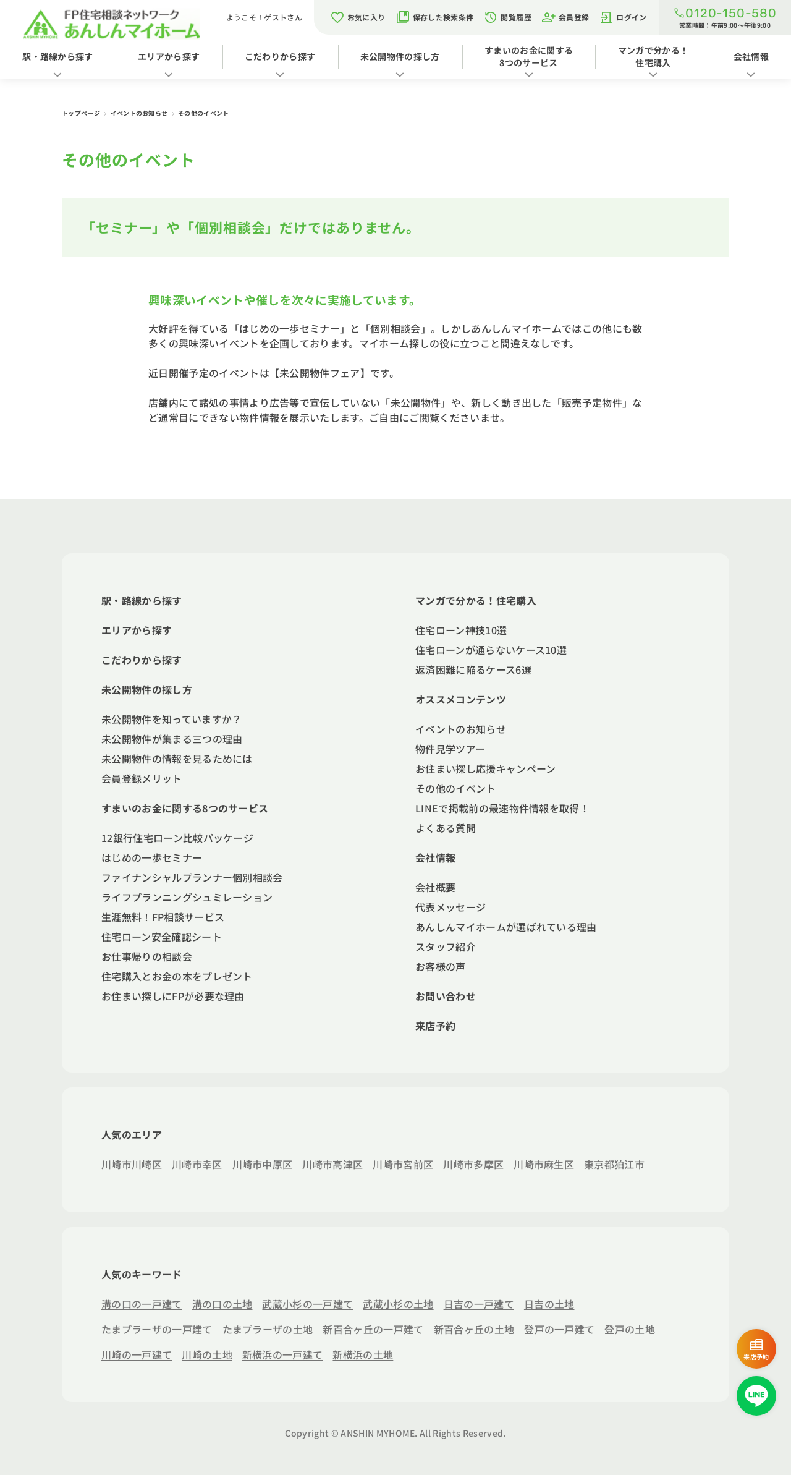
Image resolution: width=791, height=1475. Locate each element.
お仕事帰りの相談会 (146, 956)
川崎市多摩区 (473, 1164)
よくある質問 (445, 827)
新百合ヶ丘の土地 (474, 1329)
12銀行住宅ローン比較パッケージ (177, 837)
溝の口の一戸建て (141, 1303)
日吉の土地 (549, 1303)
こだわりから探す (280, 56)
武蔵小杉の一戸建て (307, 1303)
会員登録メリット (141, 778)
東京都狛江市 (614, 1164)
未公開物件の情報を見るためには (177, 758)
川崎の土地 (207, 1354)
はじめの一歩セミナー (151, 857)
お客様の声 (440, 966)
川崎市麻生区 (544, 1164)
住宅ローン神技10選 (461, 630)
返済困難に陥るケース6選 (473, 669)
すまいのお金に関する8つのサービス (528, 56)
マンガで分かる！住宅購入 (653, 56)
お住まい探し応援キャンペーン (485, 768)
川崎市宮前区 (403, 1164)
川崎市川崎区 (131, 1164)
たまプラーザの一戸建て (157, 1329)
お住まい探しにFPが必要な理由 (173, 995)
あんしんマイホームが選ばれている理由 (506, 926)
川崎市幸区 (197, 1164)
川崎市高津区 (332, 1164)
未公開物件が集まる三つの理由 (171, 738)
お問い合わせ (445, 995)
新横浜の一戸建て (282, 1354)
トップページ (81, 112)
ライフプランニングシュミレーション (187, 897)
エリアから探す (169, 56)
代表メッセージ (450, 906)
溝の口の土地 (222, 1303)
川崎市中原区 (262, 1164)
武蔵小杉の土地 (398, 1303)
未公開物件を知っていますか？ (171, 719)
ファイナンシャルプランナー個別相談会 (192, 877)
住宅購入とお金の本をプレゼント (177, 976)
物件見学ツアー (450, 748)
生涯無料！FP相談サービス (162, 916)
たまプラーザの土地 (267, 1329)
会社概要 (435, 887)
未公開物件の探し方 (400, 56)
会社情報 (435, 857)
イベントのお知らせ (140, 112)
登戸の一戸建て (559, 1329)
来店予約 (435, 1025)
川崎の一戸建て (136, 1354)
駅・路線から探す (57, 56)
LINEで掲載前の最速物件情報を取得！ (502, 808)
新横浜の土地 (362, 1354)
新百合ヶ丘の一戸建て (373, 1329)
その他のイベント (455, 788)
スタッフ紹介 (445, 946)
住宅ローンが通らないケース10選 (491, 649)
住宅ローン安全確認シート (161, 936)
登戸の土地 (629, 1329)
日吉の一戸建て (479, 1303)
